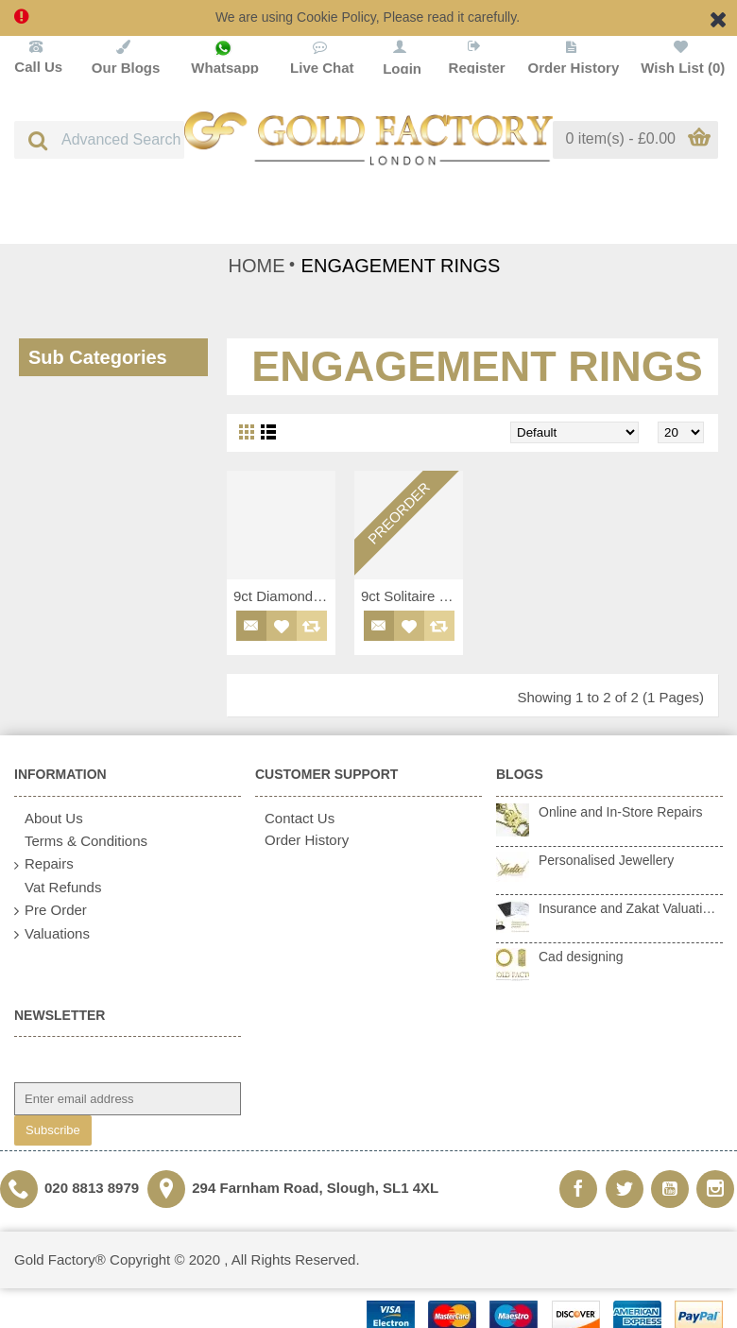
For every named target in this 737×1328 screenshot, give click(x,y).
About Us (48, 819)
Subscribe (53, 1130)
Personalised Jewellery (606, 860)
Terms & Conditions (80, 842)
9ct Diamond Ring (284, 596)
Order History (302, 840)
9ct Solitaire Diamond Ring (412, 596)
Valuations (52, 934)
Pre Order (50, 911)
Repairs (44, 864)
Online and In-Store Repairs (621, 811)
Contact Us (294, 818)
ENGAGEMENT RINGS (401, 265)
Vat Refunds (57, 887)
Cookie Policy (336, 17)
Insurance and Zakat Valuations (631, 908)
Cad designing (581, 956)
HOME (257, 265)
